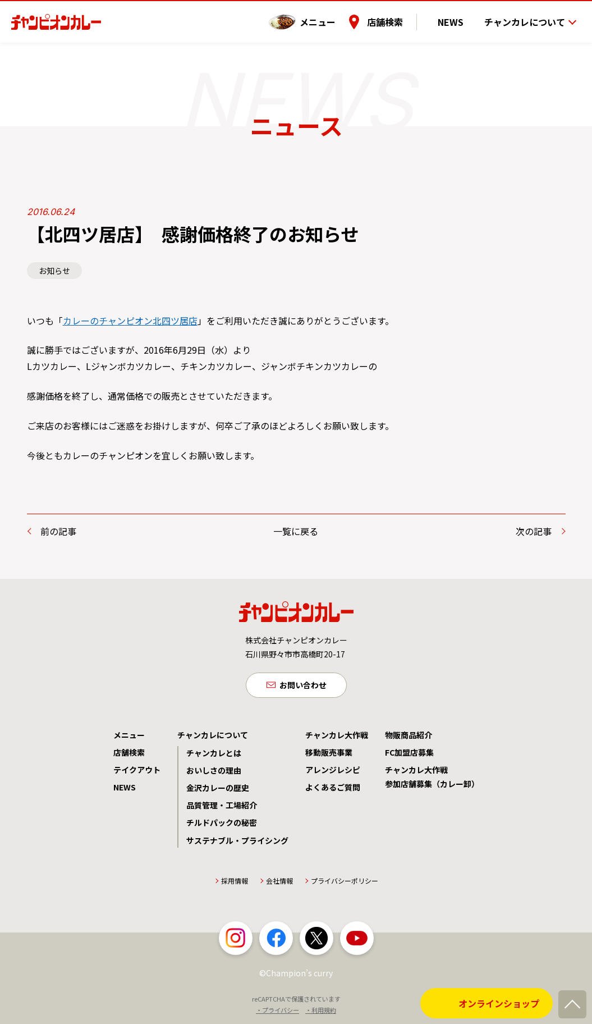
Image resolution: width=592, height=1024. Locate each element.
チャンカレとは (213, 754)
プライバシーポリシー (344, 882)
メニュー (332, 16)
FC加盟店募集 (409, 754)
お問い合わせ (303, 685)
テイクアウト (136, 772)
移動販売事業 (328, 754)
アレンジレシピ (332, 772)
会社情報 (279, 882)
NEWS (458, 16)
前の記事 (58, 531)
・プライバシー (277, 1012)
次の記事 (534, 531)
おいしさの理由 (213, 772)
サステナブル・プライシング (237, 842)
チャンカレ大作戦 (336, 736)
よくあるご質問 (332, 789)
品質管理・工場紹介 (221, 807)
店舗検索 (399, 16)
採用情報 (234, 882)
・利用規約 (320, 1012)
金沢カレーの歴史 (217, 790)
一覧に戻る (295, 531)
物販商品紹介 (408, 736)
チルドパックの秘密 (221, 824)
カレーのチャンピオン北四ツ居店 (130, 320)
